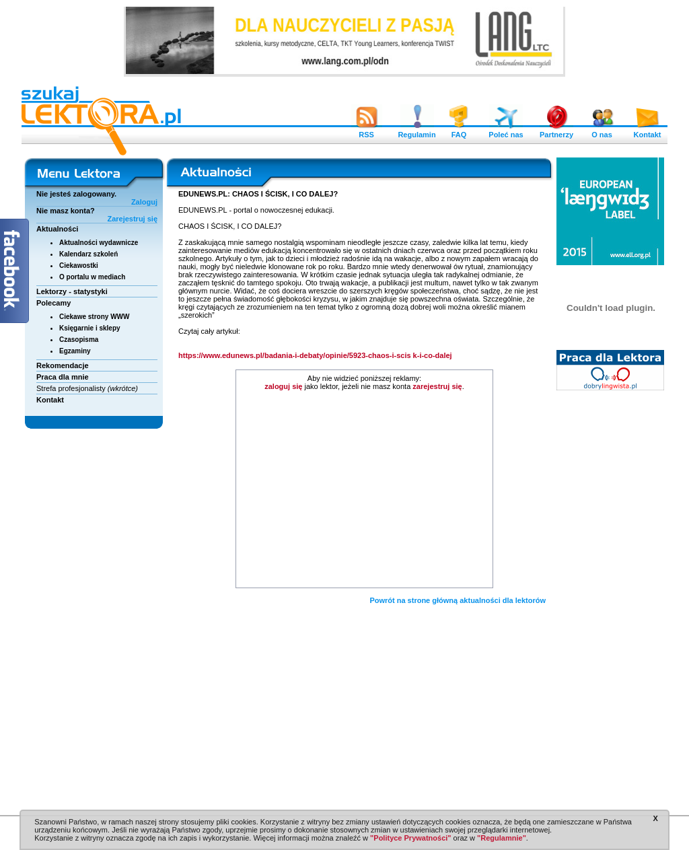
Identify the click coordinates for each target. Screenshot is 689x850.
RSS (366, 131)
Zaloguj (144, 202)
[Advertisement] (365, 491)
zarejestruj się (437, 386)
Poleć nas (505, 131)
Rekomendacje (62, 365)
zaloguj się (283, 386)
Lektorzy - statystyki (72, 291)
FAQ (459, 131)
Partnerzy (556, 131)
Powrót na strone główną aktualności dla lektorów (457, 600)
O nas (602, 131)
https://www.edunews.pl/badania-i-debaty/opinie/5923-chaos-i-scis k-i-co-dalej (316, 355)
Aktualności (57, 229)
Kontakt (647, 131)
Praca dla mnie (62, 377)
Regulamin (416, 131)
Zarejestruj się (132, 219)
